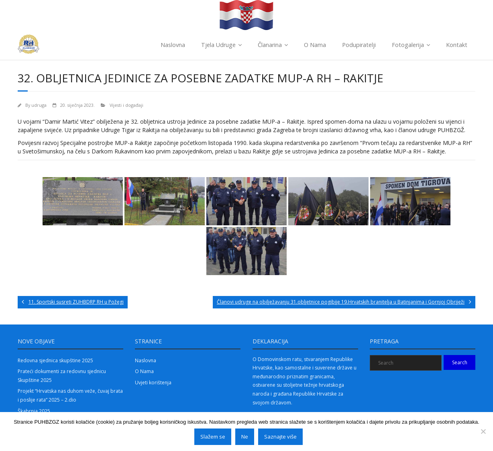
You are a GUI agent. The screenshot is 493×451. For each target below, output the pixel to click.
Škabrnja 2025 (34, 411)
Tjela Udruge (218, 45)
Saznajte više (280, 436)
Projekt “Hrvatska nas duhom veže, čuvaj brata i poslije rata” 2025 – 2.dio (70, 395)
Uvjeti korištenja (153, 382)
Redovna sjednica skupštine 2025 (55, 360)
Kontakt (456, 45)
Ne (244, 436)
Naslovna (173, 45)
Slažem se (212, 436)
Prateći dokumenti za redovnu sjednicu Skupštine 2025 (62, 376)
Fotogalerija (408, 45)
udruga (39, 105)
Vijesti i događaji (126, 105)
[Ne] (483, 431)
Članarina (270, 45)
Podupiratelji (359, 45)
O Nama (315, 45)
